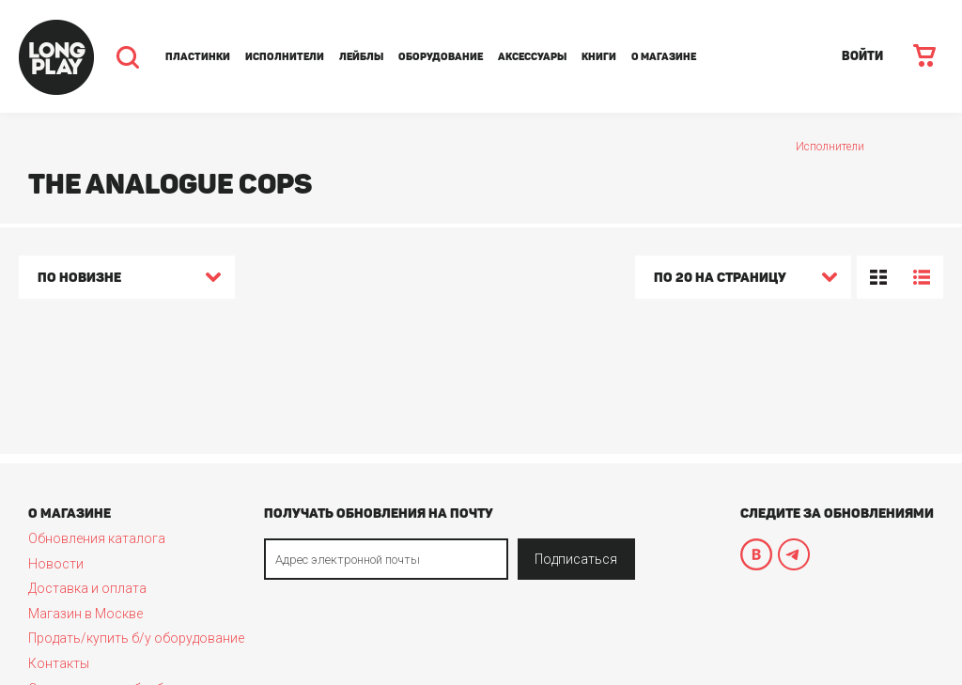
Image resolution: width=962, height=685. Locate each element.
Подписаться (576, 559)
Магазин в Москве (85, 613)
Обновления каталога (96, 538)
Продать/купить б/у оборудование (136, 638)
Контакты (58, 663)
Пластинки (197, 57)
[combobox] (127, 280)
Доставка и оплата (87, 588)
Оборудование (440, 57)
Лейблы (361, 57)
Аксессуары (532, 57)
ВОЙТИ (862, 56)
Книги (599, 57)
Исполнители (284, 57)
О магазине (663, 57)
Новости (56, 563)
